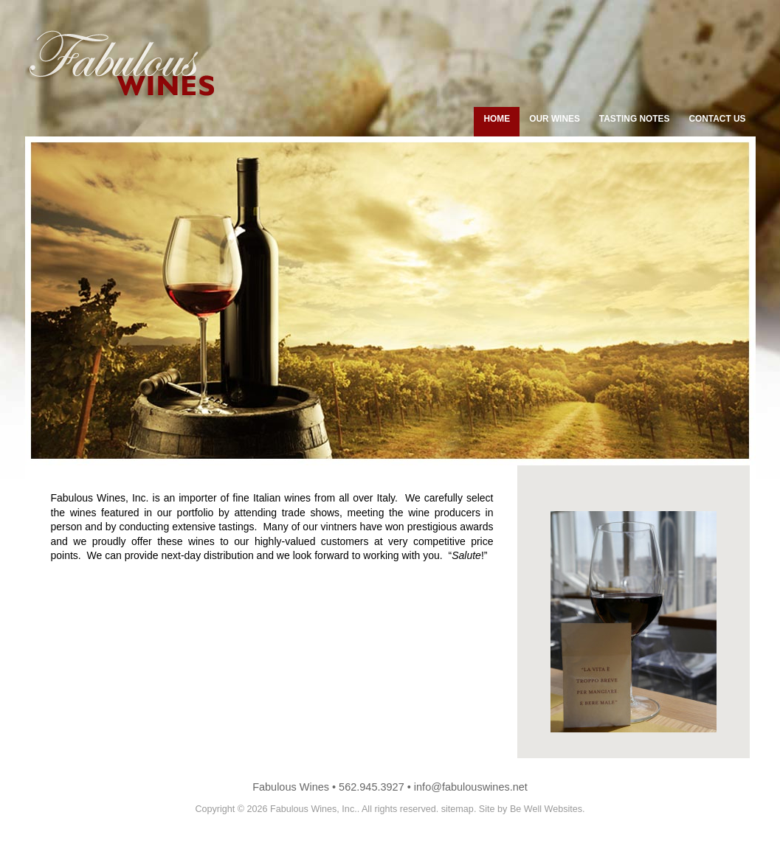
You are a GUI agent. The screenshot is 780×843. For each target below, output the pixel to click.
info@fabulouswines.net (471, 787)
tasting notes (634, 119)
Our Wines (554, 119)
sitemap (457, 809)
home (496, 119)
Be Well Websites (546, 809)
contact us (716, 119)
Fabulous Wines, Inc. (313, 809)
